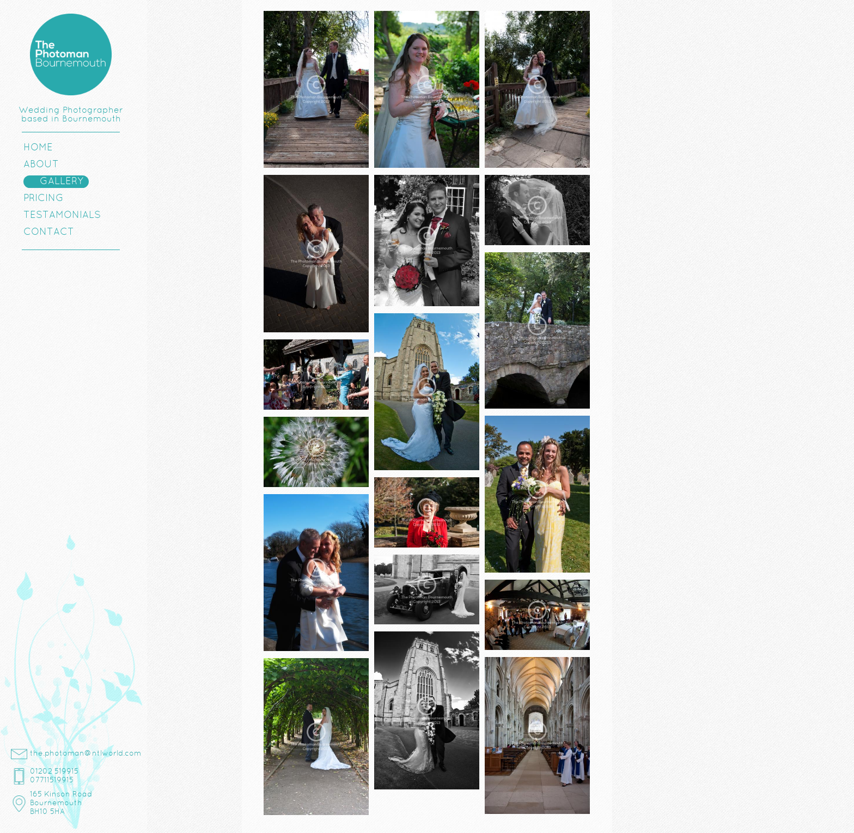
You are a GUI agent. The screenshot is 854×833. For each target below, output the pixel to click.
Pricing (43, 198)
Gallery (61, 181)
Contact (48, 232)
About (41, 164)
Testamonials (62, 215)
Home (38, 148)
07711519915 (52, 780)
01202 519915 (54, 771)
